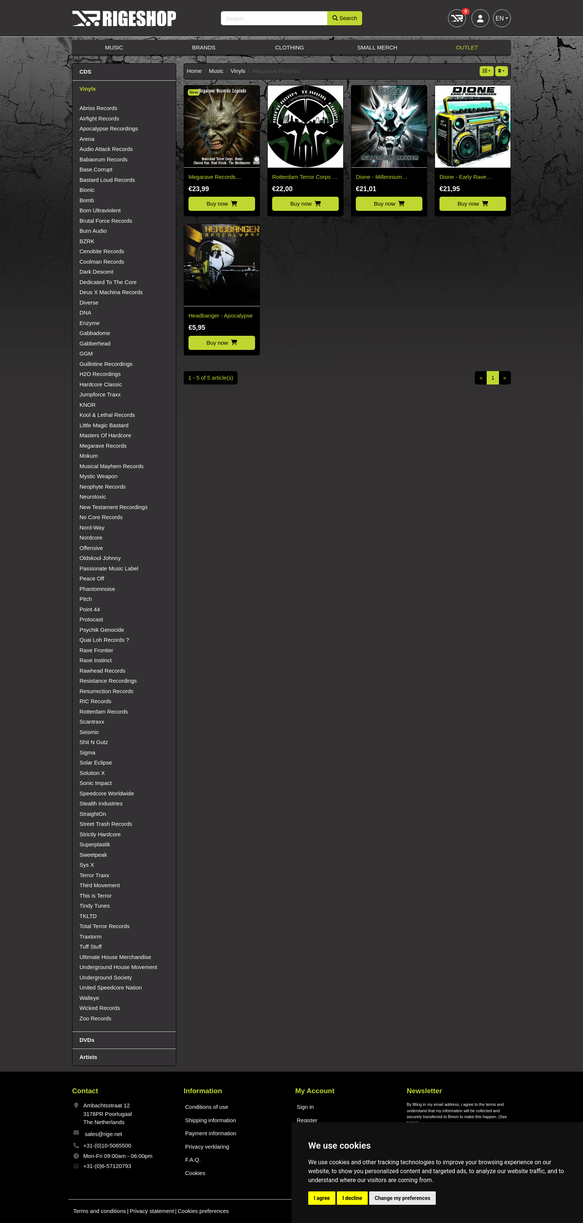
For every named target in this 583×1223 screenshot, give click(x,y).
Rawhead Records (102, 670)
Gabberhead (95, 343)
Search (344, 18)
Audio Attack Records (106, 149)
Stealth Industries (101, 803)
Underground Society (106, 977)
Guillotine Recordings (106, 364)
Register (307, 1120)
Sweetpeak (93, 855)
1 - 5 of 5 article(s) (210, 377)
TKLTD (88, 916)
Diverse (89, 302)
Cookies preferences (203, 1211)
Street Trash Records (106, 824)
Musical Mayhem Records (112, 466)
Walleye (89, 998)
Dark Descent (96, 271)
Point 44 (90, 609)
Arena (87, 139)
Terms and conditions (99, 1211)
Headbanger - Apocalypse (221, 315)
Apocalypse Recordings (109, 128)
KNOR (88, 405)
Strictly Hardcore (100, 834)
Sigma (88, 752)
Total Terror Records (105, 926)
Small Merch (377, 47)
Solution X (92, 773)
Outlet (467, 47)
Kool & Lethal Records (107, 415)
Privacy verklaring (207, 1146)
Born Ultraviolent (100, 210)
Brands (204, 47)
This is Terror (96, 895)
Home (194, 71)
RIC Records (96, 701)
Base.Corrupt (96, 169)
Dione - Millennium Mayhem (379, 177)
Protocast (91, 619)
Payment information (210, 1133)
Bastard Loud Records (107, 180)
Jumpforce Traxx (100, 394)
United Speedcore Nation (111, 987)
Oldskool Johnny (100, 558)
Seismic (89, 732)
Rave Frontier (96, 650)
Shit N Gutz (94, 742)
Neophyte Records (103, 486)
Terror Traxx (94, 875)
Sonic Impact (96, 783)
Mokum (89, 456)
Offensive (91, 548)
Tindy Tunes (95, 905)
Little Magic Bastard (104, 425)
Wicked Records (100, 1008)
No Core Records (101, 517)
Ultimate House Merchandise (115, 957)
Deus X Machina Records (111, 292)
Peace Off (92, 578)
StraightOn (93, 814)
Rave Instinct (96, 660)
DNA (85, 312)
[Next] (505, 377)
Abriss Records (98, 108)
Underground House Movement (118, 967)
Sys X (87, 865)
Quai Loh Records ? (104, 640)
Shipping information (210, 1120)
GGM (86, 353)
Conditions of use (206, 1107)
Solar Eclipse (96, 762)
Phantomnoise (97, 589)
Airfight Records (99, 118)
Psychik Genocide (102, 630)
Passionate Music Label (109, 568)
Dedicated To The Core (108, 282)
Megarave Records (103, 445)
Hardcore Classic (101, 384)
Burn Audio (93, 231)
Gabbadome (95, 333)
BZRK (87, 241)
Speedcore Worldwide (107, 793)
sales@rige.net (103, 1134)
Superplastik (95, 844)
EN (500, 18)
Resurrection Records (106, 691)
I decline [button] (352, 1198)
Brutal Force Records (106, 221)
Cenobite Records (102, 251)
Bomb (87, 200)
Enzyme (90, 323)
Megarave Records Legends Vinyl (212, 177)
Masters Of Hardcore (105, 435)
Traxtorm (91, 936)
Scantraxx (92, 721)
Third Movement (100, 885)
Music (114, 47)
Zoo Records (96, 1018)
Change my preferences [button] (402, 1198)
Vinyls (238, 71)
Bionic (87, 190)
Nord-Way (92, 527)
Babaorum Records (104, 159)
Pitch (86, 599)
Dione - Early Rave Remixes (462, 177)
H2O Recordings (100, 374)
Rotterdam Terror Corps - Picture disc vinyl (303, 177)
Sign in (305, 1107)
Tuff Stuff (91, 946)
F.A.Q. (193, 1159)
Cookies (195, 1173)
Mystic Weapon (98, 476)
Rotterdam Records (104, 711)
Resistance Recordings (108, 681)
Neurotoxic (93, 496)
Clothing (289, 47)
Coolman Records (102, 261)
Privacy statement (152, 1211)
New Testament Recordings (114, 507)
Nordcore (91, 537)
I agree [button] (322, 1198)
